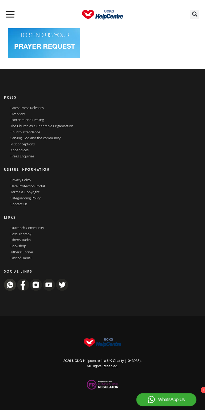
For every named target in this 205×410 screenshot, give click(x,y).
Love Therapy (20, 234)
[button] (194, 14)
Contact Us (18, 204)
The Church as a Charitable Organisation (41, 126)
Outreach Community (27, 228)
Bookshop (18, 246)
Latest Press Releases (27, 108)
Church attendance (25, 132)
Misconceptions (22, 144)
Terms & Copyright (25, 192)
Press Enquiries (22, 156)
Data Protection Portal (27, 186)
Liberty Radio (20, 240)
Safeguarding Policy (25, 198)
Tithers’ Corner (21, 252)
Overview (17, 114)
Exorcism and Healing (27, 120)
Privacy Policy (20, 180)
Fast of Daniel (20, 258)
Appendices (19, 150)
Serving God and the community (35, 138)
